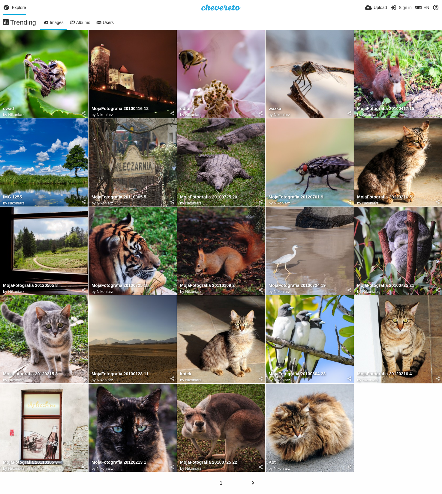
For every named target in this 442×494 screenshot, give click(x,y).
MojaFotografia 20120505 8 (30, 285)
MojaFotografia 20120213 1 (119, 462)
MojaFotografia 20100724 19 (297, 285)
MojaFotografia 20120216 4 (384, 374)
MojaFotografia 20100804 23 (297, 374)
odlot (185, 108)
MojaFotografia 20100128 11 (120, 374)
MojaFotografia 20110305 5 (119, 197)
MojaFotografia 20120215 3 (30, 374)
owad (8, 108)
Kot (272, 462)
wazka (275, 108)
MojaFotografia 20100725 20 (208, 197)
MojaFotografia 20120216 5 (384, 197)
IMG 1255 (12, 197)
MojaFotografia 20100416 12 (120, 108)
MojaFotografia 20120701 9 (296, 197)
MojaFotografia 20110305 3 (30, 462)
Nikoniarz (16, 114)
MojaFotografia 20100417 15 (385, 108)
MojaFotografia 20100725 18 (120, 285)
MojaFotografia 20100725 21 (385, 285)
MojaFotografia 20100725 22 (208, 462)
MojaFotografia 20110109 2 (207, 285)
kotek (185, 374)
